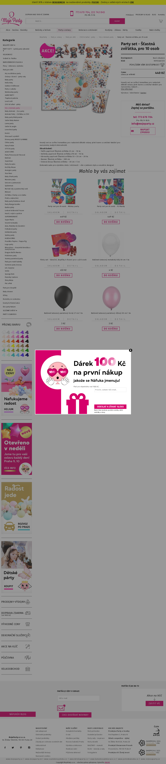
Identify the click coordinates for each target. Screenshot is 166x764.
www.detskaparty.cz (79, 759)
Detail (73, 212)
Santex (143, 93)
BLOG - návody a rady (96, 749)
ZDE (132, 2)
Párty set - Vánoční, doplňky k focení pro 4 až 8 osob (63, 260)
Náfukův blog (17, 714)
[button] (63, 222)
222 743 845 (98, 12)
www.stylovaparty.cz (150, 759)
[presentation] (110, 399)
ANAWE (107, 762)
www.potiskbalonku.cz (128, 759)
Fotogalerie (92, 752)
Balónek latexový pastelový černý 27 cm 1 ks (63, 313)
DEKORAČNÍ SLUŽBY (16, 635)
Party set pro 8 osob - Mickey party (63, 206)
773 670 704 (83, 12)
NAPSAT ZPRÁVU (145, 131)
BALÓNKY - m (93, 745)
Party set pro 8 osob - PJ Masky (111, 206)
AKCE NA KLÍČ (16, 646)
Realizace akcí (71, 749)
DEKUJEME (57, 2)
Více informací (127, 89)
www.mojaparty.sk (33, 759)
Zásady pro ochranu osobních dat (49, 742)
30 (63, 2)
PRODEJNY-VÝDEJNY (16, 601)
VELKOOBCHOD (16, 669)
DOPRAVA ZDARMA (16, 613)
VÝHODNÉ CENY (16, 624)
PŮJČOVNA (16, 657)
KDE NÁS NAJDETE (115, 728)
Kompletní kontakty (73, 731)
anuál (100, 745)
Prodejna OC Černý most (119, 752)
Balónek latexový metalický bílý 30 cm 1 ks (110, 260)
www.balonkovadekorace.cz (103, 759)
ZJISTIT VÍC (154, 703)
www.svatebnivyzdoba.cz (55, 759)
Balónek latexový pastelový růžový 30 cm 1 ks (111, 313)
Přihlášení (130, 15)
